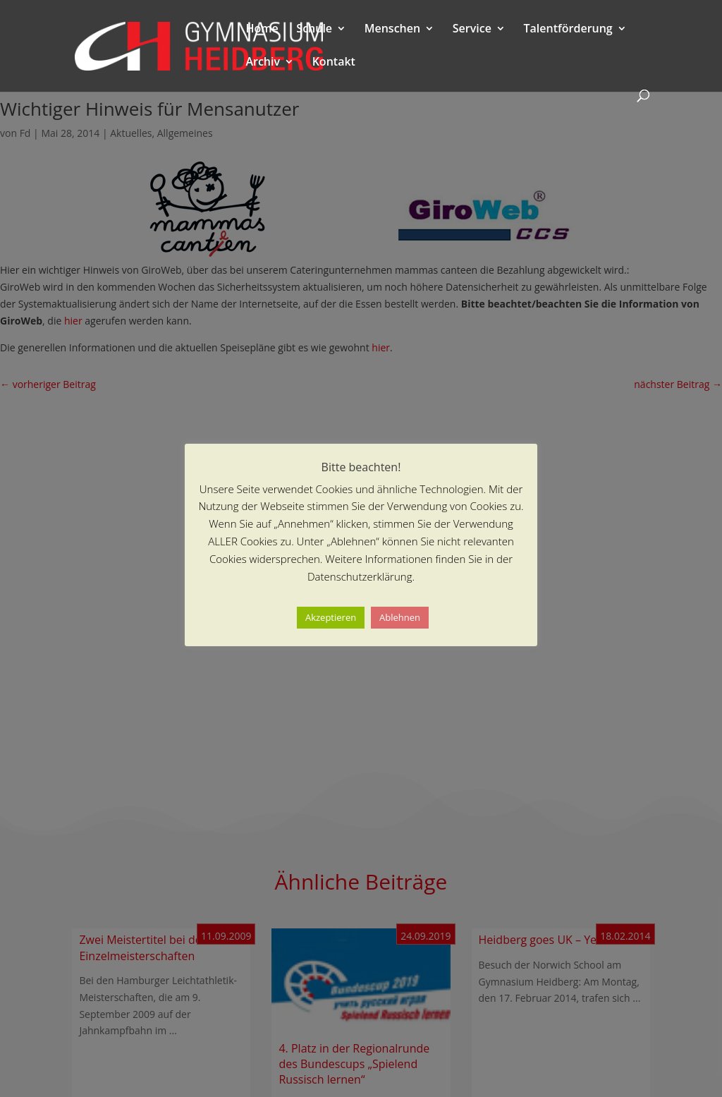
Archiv (262, 62)
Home (261, 29)
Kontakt (333, 62)
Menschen (392, 29)
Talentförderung (568, 29)
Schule (314, 29)
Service (472, 29)
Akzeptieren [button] (330, 617)
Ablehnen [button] (399, 617)
